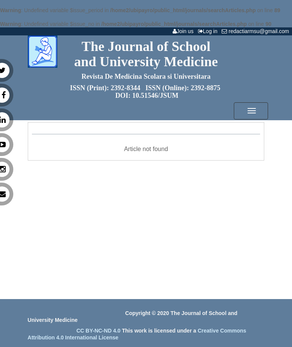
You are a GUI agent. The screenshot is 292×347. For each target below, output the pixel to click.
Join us (185, 31)
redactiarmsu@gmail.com (257, 31)
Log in (209, 31)
